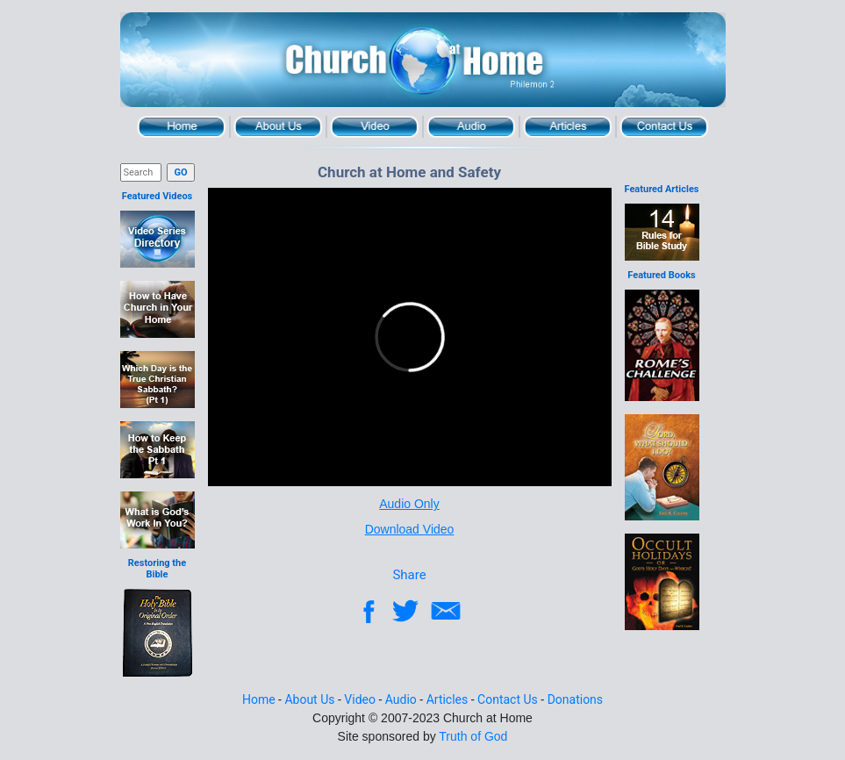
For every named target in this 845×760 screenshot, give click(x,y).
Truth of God (473, 736)
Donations (575, 699)
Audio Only (409, 504)
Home (181, 127)
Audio (471, 127)
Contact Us (664, 127)
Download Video (410, 529)
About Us (278, 127)
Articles (567, 127)
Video (374, 127)
